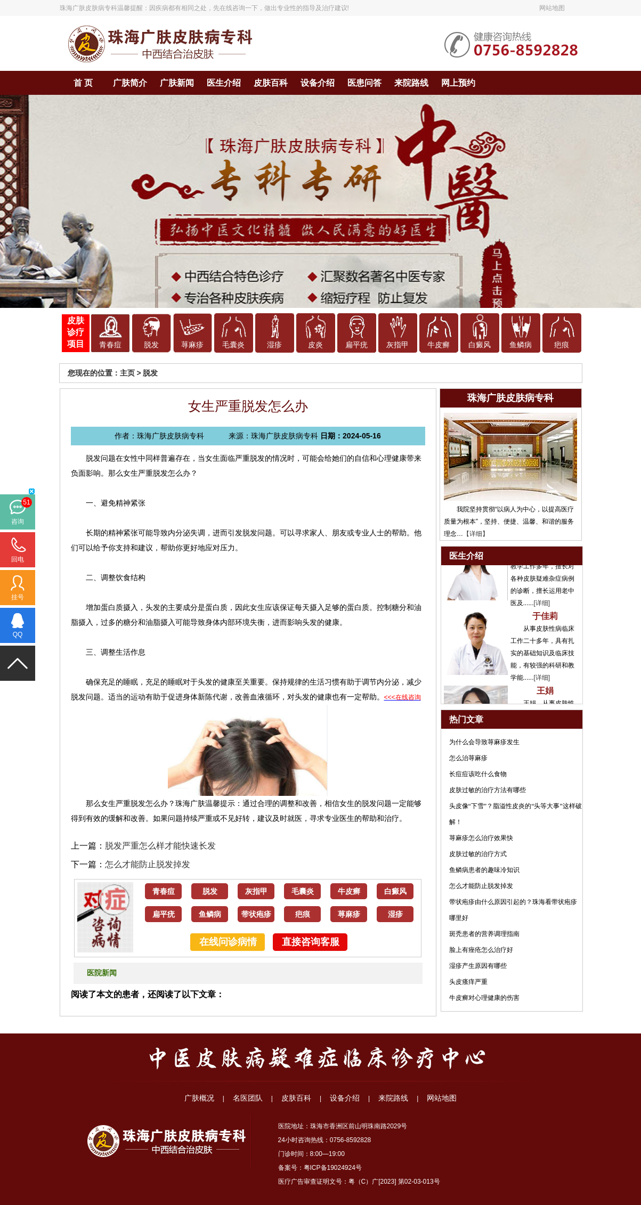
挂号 (17, 597)
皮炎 (315, 345)
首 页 (83, 82)
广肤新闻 (177, 82)
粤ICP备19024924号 (333, 1167)
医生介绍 (224, 82)
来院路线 (411, 82)
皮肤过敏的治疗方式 (478, 854)
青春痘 (110, 345)
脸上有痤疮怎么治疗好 (481, 950)
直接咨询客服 (310, 942)
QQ (18, 634)
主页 (127, 373)
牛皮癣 (438, 345)
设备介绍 (318, 82)
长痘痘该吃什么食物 (478, 774)
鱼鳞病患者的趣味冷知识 (484, 870)
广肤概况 (199, 1098)
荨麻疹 (192, 345)
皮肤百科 (271, 82)
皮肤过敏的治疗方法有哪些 (487, 790)
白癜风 (479, 345)
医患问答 (364, 82)
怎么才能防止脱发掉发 (147, 864)
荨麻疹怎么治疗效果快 (481, 838)
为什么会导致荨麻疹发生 (484, 742)
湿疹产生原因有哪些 (478, 966)
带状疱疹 (256, 914)
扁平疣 (356, 345)
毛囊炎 (233, 345)
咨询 (17, 521)
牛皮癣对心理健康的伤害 (484, 998)
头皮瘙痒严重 (468, 982)
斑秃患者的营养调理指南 (484, 934)
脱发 (151, 345)
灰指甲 (397, 345)
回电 (17, 559)
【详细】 (476, 534)
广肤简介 (130, 82)
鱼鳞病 (520, 345)
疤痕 (561, 345)
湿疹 (274, 345)
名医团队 (248, 1098)
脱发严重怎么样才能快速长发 (160, 845)
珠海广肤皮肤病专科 (88, 8)
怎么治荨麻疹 (468, 758)
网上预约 (458, 82)
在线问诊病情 (228, 942)
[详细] (542, 606)
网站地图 (552, 8)
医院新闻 (102, 973)
